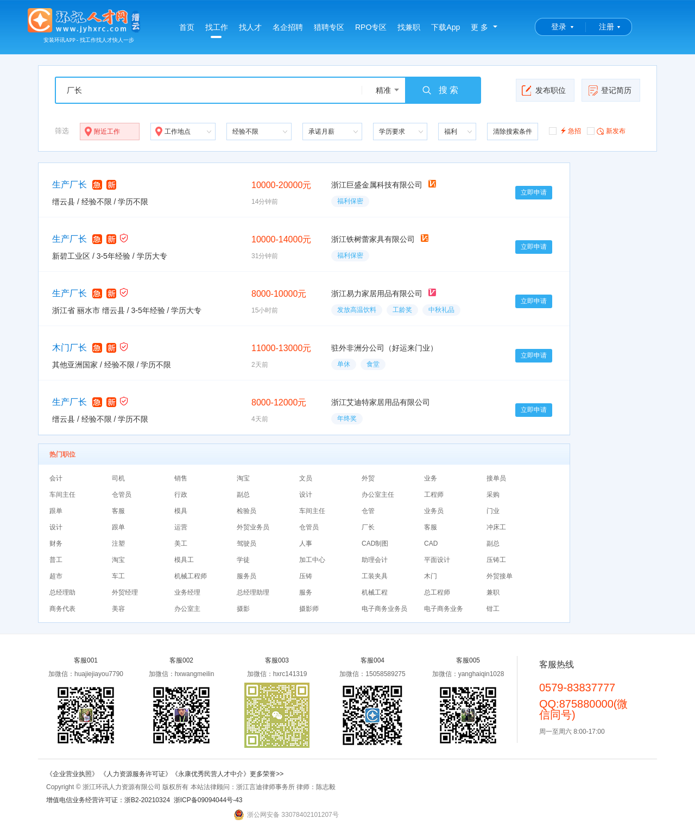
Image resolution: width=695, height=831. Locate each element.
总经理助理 (253, 592)
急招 (565, 130)
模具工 (184, 560)
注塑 (118, 543)
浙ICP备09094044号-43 (208, 800)
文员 (305, 478)
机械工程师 (190, 576)
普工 (55, 560)
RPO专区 (371, 27)
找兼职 (408, 27)
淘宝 (243, 478)
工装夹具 (375, 576)
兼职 (493, 592)
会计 (55, 478)
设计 (305, 494)
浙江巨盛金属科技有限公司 (376, 184)
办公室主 (187, 609)
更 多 (479, 27)
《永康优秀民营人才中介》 (211, 774)
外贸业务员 (253, 527)
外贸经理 (125, 592)
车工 (118, 576)
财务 (55, 543)
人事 (305, 543)
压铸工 (496, 560)
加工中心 (312, 560)
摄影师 (309, 609)
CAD (431, 543)
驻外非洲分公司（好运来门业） (384, 347)
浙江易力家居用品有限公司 (376, 293)
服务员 (246, 576)
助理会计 (375, 560)
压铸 (305, 576)
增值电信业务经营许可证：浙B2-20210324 (108, 800)
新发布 (606, 130)
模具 (180, 511)
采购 (493, 494)
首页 (186, 27)
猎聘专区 (329, 27)
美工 (180, 543)
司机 (118, 478)
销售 (180, 478)
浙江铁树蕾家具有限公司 (373, 239)
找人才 (250, 27)
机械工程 (375, 592)
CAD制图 (375, 543)
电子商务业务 (443, 609)
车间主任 (62, 494)
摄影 (243, 609)
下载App (445, 27)
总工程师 (437, 592)
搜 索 (439, 90)
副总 (243, 494)
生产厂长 (69, 184)
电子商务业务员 (384, 609)
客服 (118, 511)
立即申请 (534, 192)
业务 (430, 478)
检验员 (246, 511)
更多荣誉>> (266, 774)
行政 (180, 494)
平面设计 (437, 560)
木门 (430, 576)
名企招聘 (288, 27)
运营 (180, 527)
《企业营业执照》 (73, 774)
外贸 (368, 478)
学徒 (243, 560)
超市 (55, 576)
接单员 (496, 478)
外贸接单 (499, 576)
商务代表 (62, 609)
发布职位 (544, 90)
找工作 (216, 30)
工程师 (434, 494)
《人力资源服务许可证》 (136, 774)
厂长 (368, 527)
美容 (118, 609)
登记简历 (609, 90)
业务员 (434, 511)
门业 (493, 511)
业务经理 (187, 592)
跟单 (55, 511)
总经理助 (62, 592)
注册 (606, 26)
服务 (305, 592)
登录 (558, 26)
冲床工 (496, 527)
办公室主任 (378, 494)
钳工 (493, 609)
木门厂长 (69, 347)
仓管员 (121, 494)
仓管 (368, 511)
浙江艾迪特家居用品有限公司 (380, 402)
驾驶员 (246, 543)
